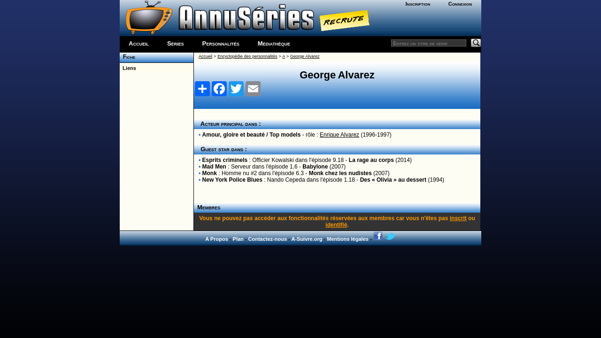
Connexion (460, 4)
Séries (175, 43)
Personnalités (220, 43)
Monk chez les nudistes (340, 173)
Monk (209, 173)
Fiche (127, 57)
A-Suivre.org (306, 239)
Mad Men (214, 166)
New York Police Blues (232, 180)
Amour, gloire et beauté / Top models (251, 134)
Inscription (418, 4)
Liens (128, 68)
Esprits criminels (225, 160)
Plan (238, 239)
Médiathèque (274, 43)
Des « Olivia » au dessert (393, 180)
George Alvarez (304, 56)
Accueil (139, 43)
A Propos (216, 239)
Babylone (315, 166)
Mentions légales (348, 239)
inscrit (458, 218)
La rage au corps (371, 160)
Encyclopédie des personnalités (247, 56)
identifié (336, 225)
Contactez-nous (267, 239)
